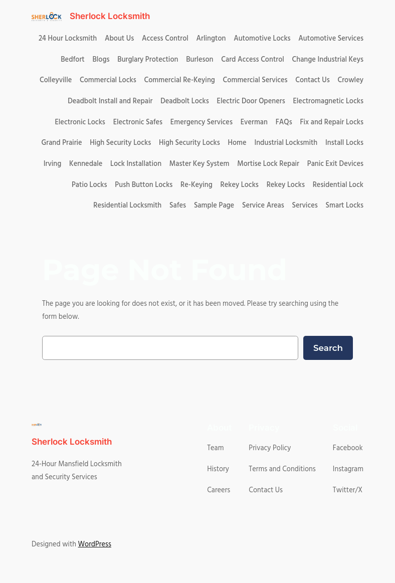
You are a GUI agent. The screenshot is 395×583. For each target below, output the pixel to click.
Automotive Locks (262, 39)
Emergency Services (201, 122)
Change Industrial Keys (327, 60)
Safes (177, 206)
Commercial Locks (108, 80)
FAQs (284, 122)
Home (237, 143)
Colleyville (56, 80)
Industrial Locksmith (285, 143)
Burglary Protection (147, 60)
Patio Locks (89, 185)
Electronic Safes (137, 122)
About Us (119, 39)
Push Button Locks (143, 185)
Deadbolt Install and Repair (110, 101)
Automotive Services (330, 39)
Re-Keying (196, 185)
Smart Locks (344, 206)
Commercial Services (255, 80)
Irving (53, 164)
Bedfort (72, 60)
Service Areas (263, 206)
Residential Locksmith (127, 206)
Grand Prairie (61, 143)
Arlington (211, 39)
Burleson (199, 60)
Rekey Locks (240, 185)
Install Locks (344, 143)
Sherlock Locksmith (110, 16)
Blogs (100, 60)
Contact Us (312, 80)
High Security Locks (120, 143)
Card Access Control (252, 60)
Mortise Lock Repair (268, 164)
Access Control (165, 39)
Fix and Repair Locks (331, 122)
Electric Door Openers (251, 101)
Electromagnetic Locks (328, 101)
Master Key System (199, 164)
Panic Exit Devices (335, 164)
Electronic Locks (80, 122)
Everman (254, 122)
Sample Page (214, 206)
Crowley (350, 80)
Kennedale (85, 164)
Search (328, 348)
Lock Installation (135, 164)
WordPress (94, 544)
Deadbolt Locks (184, 101)
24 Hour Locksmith (68, 39)
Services (305, 206)
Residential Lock (338, 185)
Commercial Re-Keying (179, 80)
